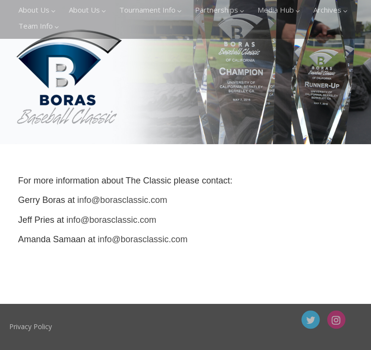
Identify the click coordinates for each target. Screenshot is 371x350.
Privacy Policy (58, 326)
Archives (330, 10)
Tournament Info (150, 10)
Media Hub (279, 10)
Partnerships (219, 10)
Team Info (38, 26)
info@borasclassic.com (122, 200)
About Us (36, 10)
